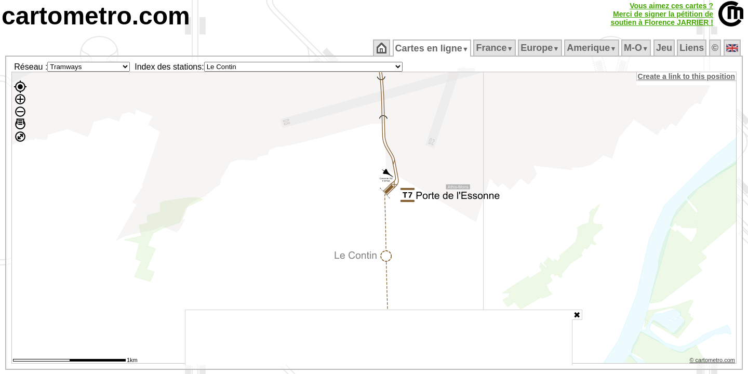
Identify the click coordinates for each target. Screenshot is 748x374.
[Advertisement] (379, 337)
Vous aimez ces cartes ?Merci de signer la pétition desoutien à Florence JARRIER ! (661, 14)
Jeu (665, 48)
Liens (692, 48)
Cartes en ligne (432, 48)
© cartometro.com (713, 361)
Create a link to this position (687, 76)
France (495, 48)
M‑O (637, 48)
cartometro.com (96, 16)
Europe (541, 48)
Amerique (592, 48)
